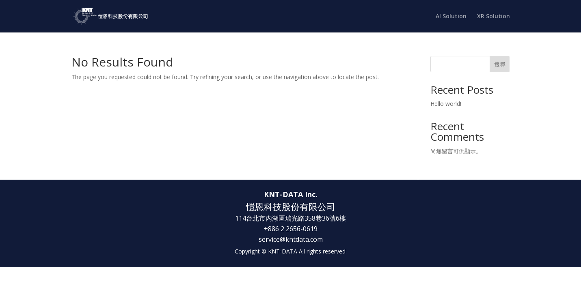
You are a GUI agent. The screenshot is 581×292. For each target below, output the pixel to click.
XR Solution (493, 16)
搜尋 (499, 64)
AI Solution (451, 16)
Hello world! (445, 103)
